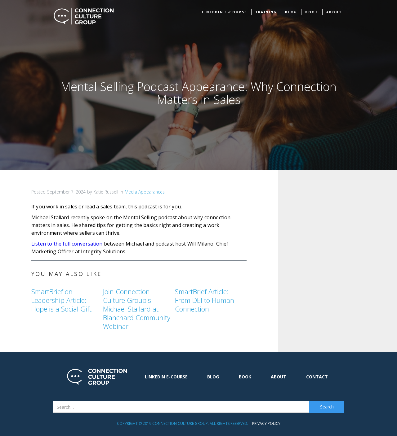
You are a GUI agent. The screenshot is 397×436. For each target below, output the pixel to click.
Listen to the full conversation (67, 243)
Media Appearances (145, 192)
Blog (291, 12)
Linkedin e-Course (224, 12)
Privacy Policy (266, 423)
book (311, 12)
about (334, 12)
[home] (84, 16)
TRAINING (266, 12)
